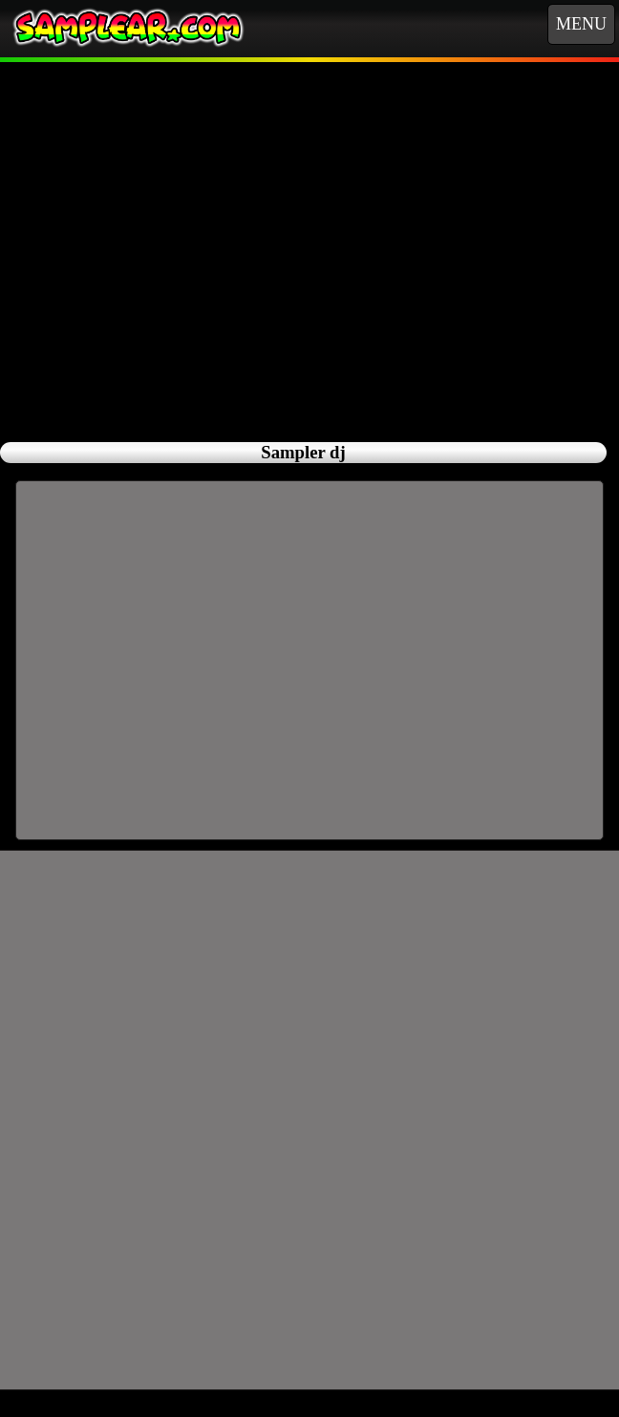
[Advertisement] (310, 241)
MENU (581, 23)
